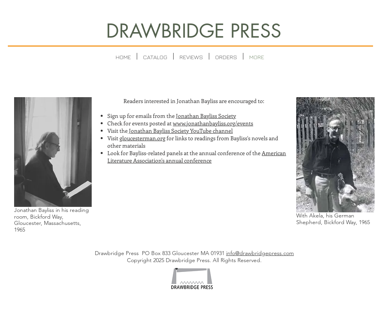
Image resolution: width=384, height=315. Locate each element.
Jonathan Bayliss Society (206, 115)
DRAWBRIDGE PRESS (193, 31)
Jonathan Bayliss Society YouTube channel (180, 130)
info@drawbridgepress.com (260, 253)
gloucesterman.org (142, 138)
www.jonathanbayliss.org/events (213, 123)
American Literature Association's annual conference (196, 156)
